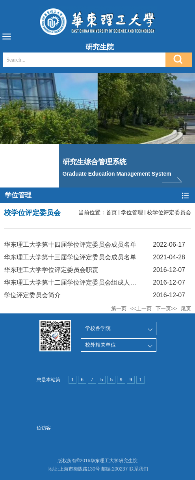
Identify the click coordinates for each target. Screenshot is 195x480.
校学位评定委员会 (169, 212)
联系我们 (138, 469)
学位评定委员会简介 (32, 295)
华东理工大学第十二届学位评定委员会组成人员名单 (76, 282)
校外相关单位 (100, 345)
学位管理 (132, 212)
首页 (111, 212)
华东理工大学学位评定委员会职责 (51, 269)
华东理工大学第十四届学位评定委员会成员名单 (70, 244)
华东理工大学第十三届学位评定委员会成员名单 (70, 257)
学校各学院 (98, 328)
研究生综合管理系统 (94, 162)
